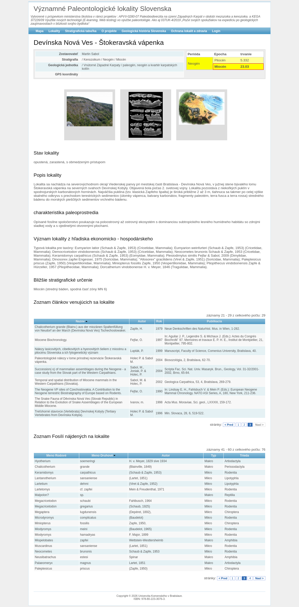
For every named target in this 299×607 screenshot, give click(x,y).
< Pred (229, 424)
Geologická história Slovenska (144, 31)
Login (216, 31)
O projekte (109, 31)
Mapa (40, 31)
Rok (159, 321)
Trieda (244, 455)
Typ (213, 455)
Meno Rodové (56, 455)
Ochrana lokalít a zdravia (189, 31)
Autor (142, 321)
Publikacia (214, 321)
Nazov (80, 321)
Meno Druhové (102, 455)
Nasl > (259, 424)
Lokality (54, 31)
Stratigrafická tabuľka (80, 31)
